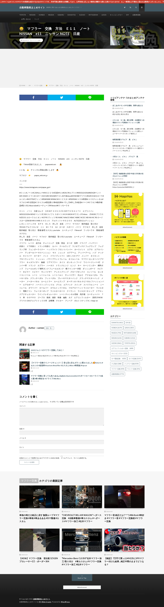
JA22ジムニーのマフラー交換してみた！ (47, 350)
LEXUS (104, 15)
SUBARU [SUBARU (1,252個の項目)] (129, 338)
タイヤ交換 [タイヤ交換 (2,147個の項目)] (135, 359)
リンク (36, 19)
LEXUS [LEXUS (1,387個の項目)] (129, 328)
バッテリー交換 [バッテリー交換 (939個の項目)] (131, 364)
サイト (21, 447)
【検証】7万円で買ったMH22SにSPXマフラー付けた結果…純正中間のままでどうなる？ (124, 561)
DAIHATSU (72, 15)
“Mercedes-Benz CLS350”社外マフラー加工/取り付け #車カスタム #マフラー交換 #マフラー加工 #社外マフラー (82, 561)
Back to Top (82, 578)
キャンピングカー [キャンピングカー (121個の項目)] (119, 353)
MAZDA (51, 15)
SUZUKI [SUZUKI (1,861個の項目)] (116, 343)
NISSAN (32, 15)
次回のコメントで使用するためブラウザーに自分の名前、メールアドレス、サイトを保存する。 (53, 458)
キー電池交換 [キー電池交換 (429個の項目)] (118, 359)
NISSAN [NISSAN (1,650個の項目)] (116, 338)
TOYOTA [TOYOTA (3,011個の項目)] (129, 343)
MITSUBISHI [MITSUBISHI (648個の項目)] (130, 333)
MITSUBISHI (93, 15)
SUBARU (61, 15)
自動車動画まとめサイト (41, 599)
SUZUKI (82, 15)
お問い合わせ (26, 19)
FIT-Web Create (45, 602)
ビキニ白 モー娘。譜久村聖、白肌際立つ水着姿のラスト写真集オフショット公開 (128, 121)
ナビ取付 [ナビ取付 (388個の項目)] (116, 364)
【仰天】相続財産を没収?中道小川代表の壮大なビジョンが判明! (128, 175)
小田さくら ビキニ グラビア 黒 (125, 157)
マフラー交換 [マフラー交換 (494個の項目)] (117, 369)
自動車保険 (136, 15)
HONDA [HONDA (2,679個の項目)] (116, 328)
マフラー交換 (36, 40)
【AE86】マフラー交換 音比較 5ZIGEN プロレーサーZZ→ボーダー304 (38, 560)
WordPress (65, 602)
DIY (127, 15)
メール (22, 438)
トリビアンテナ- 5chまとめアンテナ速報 (127, 99)
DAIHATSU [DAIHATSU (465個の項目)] (117, 323)
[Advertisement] (82, 67)
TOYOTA (22, 15)
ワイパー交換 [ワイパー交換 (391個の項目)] (133, 369)
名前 (21, 429)
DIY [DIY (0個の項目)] (128, 323)
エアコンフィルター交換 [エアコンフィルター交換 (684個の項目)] (122, 348)
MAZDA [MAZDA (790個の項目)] (116, 333)
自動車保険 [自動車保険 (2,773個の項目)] (117, 374)
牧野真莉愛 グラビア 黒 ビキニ (125, 139)
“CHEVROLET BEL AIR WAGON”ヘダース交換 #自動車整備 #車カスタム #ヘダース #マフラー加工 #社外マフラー (81, 518)
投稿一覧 (49, 328)
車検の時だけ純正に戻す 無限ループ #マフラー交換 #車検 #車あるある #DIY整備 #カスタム (39, 518)
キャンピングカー (116, 15)
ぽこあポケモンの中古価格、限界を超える (128, 105)
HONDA (42, 15)
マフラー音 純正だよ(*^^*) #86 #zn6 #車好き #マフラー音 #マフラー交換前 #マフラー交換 (124, 518)
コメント (22, 406)
